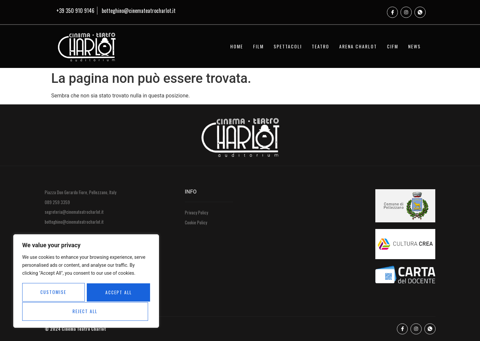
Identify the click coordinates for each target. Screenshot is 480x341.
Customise (52, 292)
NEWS (414, 46)
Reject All (117, 292)
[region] (86, 282)
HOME (236, 46)
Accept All (86, 311)
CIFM (392, 46)
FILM (258, 46)
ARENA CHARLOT (358, 46)
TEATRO (320, 46)
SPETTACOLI (288, 46)
